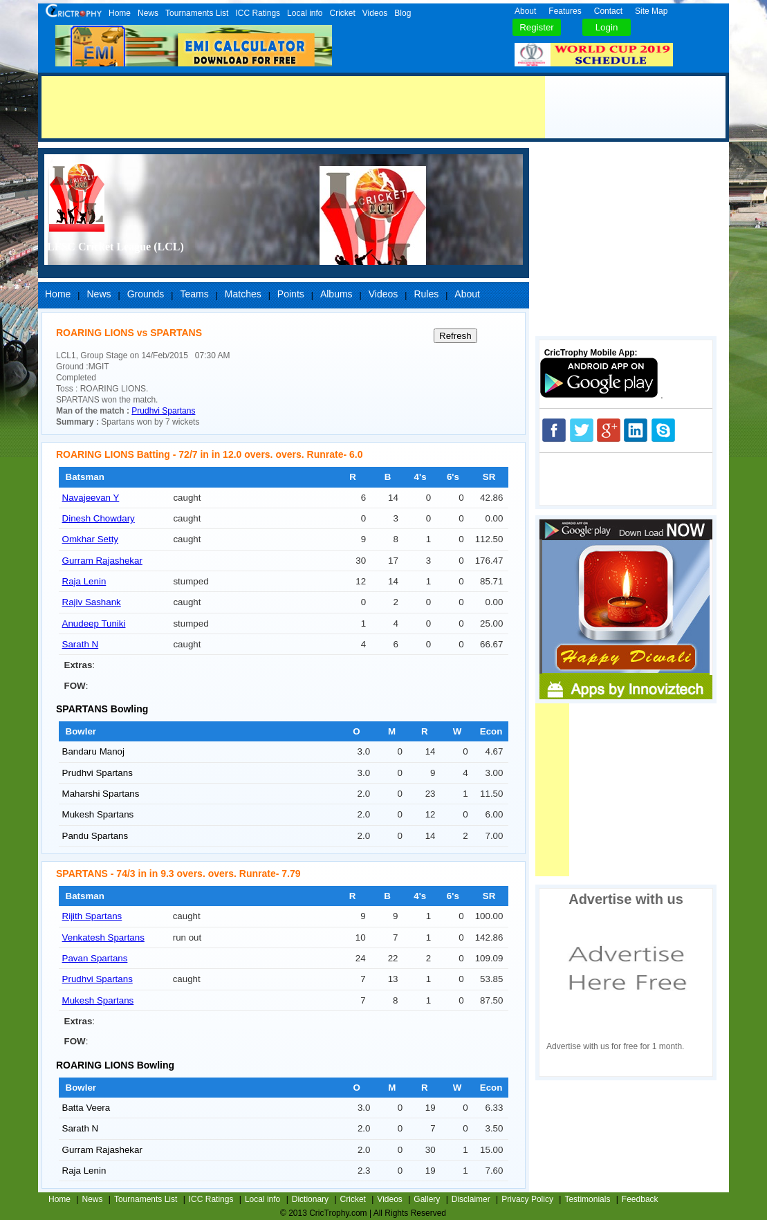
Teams (194, 293)
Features (564, 11)
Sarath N (80, 644)
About (525, 11)
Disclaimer (471, 1199)
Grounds (146, 293)
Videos (374, 13)
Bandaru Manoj (93, 751)
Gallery (427, 1199)
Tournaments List (196, 13)
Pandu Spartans (95, 836)
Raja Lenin (84, 581)
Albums (336, 293)
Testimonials (587, 1199)
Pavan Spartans (95, 958)
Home (120, 13)
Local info (304, 13)
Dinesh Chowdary (98, 518)
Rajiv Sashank (91, 602)
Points (290, 293)
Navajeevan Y (91, 497)
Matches (243, 293)
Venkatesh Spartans (103, 937)
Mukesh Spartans (98, 814)
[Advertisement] (293, 107)
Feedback (640, 1199)
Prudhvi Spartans (163, 411)
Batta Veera (86, 1107)
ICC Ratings (257, 13)
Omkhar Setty (90, 539)
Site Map (651, 11)
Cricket (342, 13)
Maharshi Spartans (101, 793)
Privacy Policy (527, 1199)
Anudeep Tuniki (94, 623)
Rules (426, 293)
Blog (402, 13)
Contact (608, 11)
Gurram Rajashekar (102, 560)
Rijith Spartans (92, 916)
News (148, 13)
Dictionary (310, 1199)
